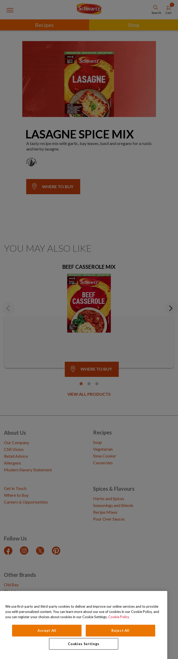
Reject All (120, 630)
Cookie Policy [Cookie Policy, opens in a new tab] (118, 617)
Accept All (46, 630)
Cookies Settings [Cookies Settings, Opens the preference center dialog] (83, 644)
